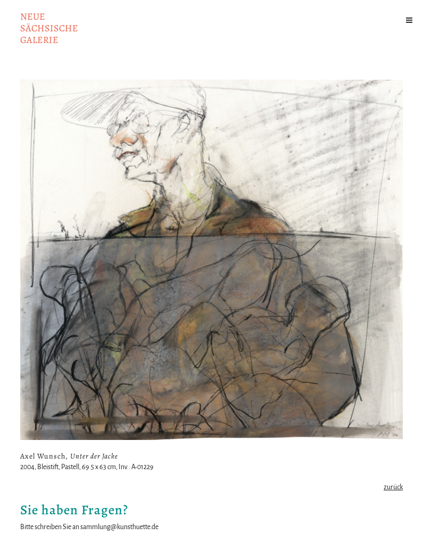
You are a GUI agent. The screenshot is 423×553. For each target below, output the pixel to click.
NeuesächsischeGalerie (49, 28)
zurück (393, 487)
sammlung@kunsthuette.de (119, 527)
